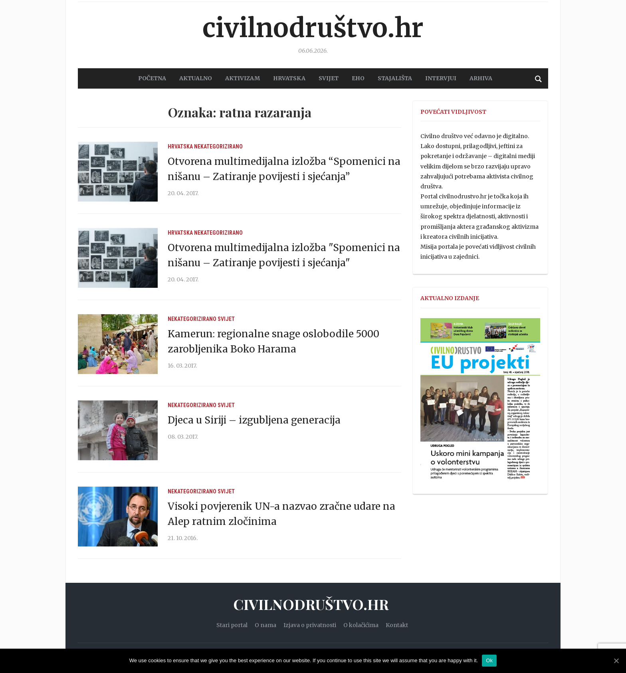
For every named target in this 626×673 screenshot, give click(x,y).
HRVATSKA (289, 78)
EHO (358, 78)
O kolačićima (360, 625)
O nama (265, 625)
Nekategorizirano (218, 146)
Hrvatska (180, 146)
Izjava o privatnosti (309, 625)
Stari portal (232, 625)
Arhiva (481, 78)
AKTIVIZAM (242, 78)
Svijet (226, 319)
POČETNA (152, 78)
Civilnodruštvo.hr (313, 28)
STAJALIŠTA (395, 78)
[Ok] (616, 661)
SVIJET (329, 78)
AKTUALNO (195, 78)
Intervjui (440, 78)
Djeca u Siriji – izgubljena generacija (254, 420)
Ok (489, 660)
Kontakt (397, 625)
